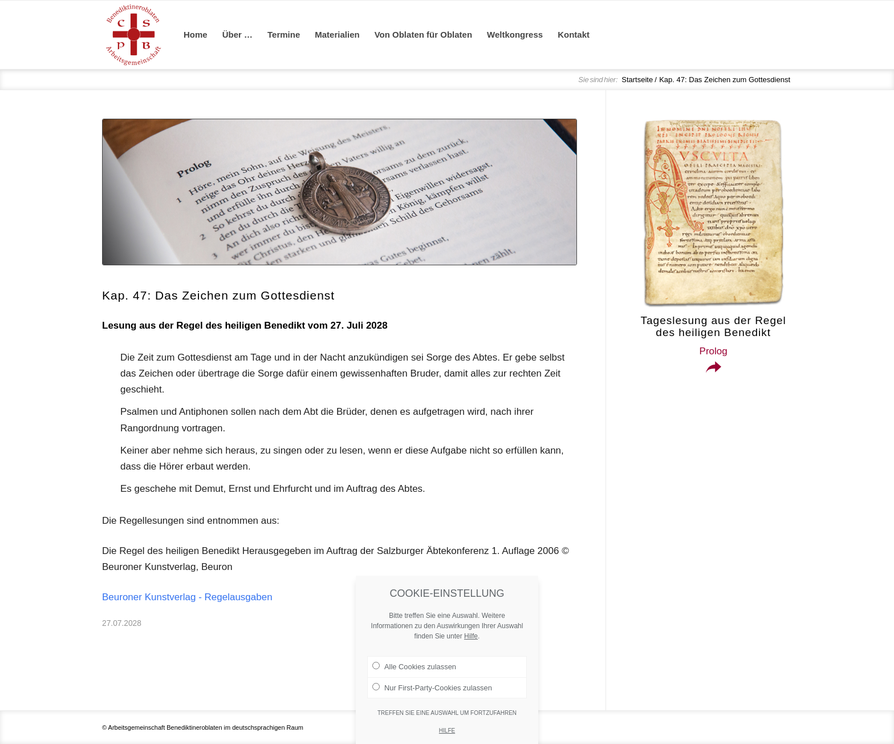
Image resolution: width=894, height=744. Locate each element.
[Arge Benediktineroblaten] (133, 34)
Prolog (714, 351)
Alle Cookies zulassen (414, 687)
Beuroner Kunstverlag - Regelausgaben (187, 597)
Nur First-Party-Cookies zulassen (432, 708)
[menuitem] (195, 35)
